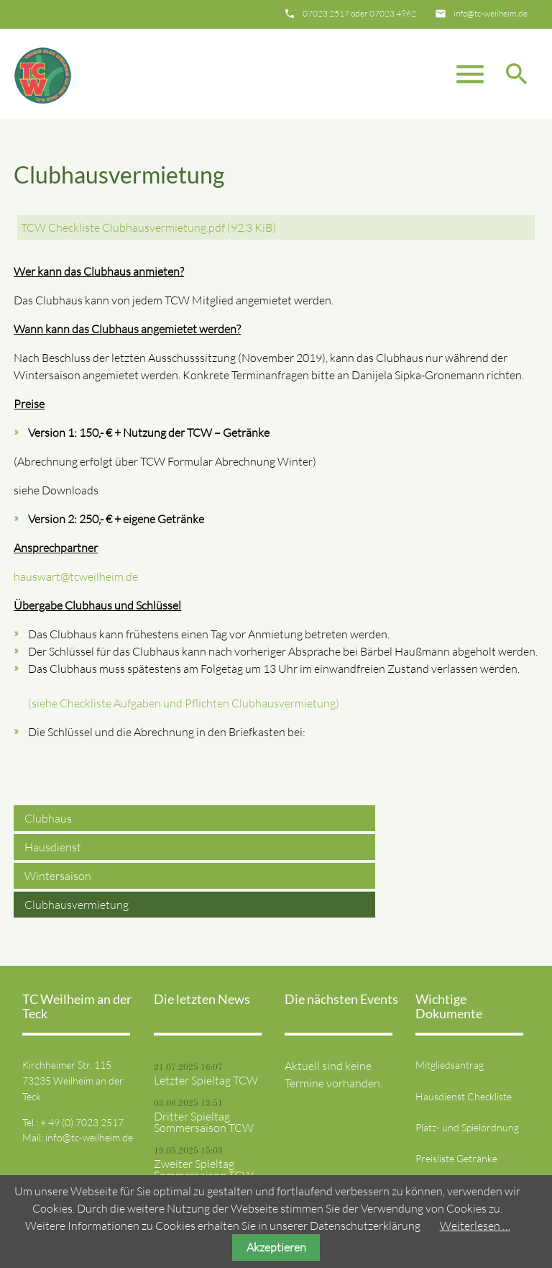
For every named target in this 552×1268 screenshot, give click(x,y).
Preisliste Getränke (456, 1158)
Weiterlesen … (475, 1225)
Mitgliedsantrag (449, 1065)
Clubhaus (48, 818)
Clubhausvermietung (76, 904)
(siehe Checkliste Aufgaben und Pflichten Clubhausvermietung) (183, 703)
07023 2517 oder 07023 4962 (359, 13)
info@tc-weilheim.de (491, 13)
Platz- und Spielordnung (467, 1127)
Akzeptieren (276, 1247)
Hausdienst (52, 847)
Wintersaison (57, 876)
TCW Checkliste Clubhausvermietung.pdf (148, 227)
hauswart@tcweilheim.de (76, 576)
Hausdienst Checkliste (463, 1096)
